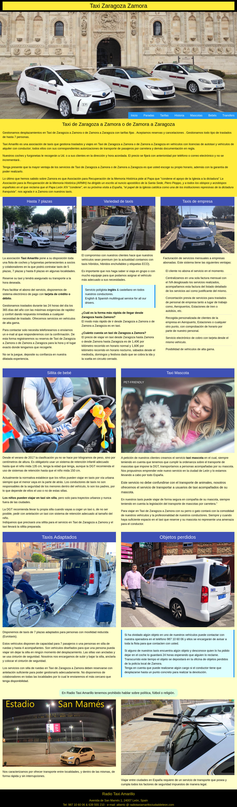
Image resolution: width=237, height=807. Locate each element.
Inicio (134, 115)
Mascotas (196, 115)
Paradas (148, 115)
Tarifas (164, 115)
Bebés (212, 115)
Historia (179, 115)
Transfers (228, 115)
